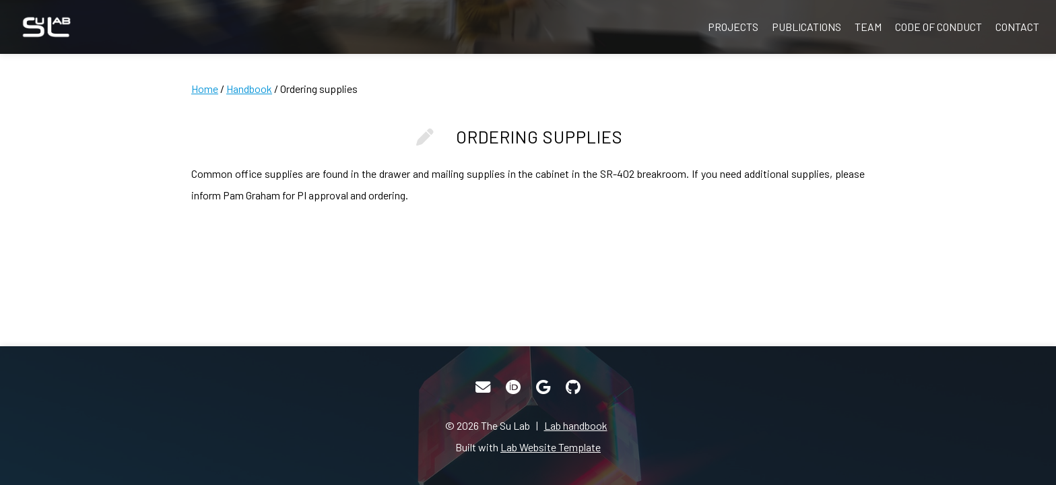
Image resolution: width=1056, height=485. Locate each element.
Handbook (249, 88)
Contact (1017, 26)
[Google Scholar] (543, 387)
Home (204, 88)
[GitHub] (573, 387)
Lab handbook (575, 425)
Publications (806, 26)
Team (868, 26)
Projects (733, 26)
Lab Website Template (550, 447)
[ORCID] (513, 387)
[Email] (483, 387)
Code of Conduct (938, 26)
